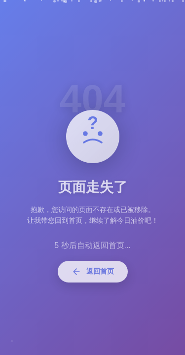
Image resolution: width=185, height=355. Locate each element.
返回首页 (93, 274)
